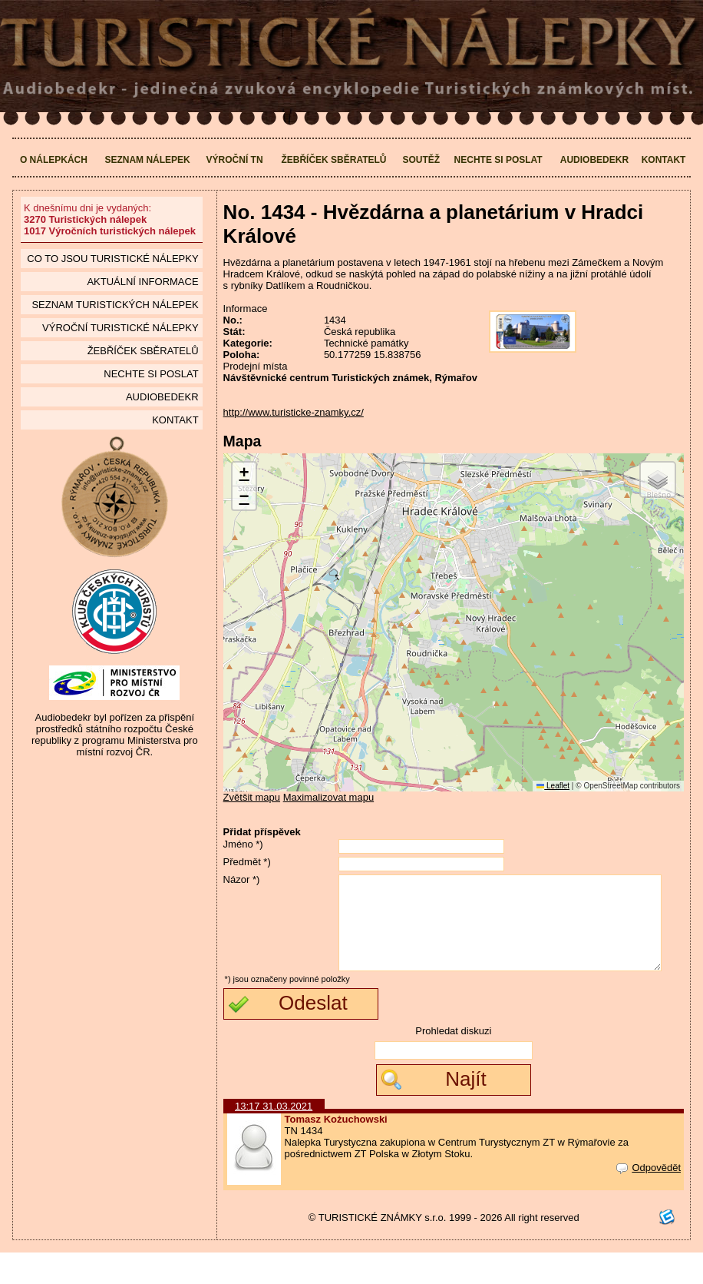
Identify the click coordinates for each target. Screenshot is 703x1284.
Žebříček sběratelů (333, 159)
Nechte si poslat (498, 159)
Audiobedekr (594, 159)
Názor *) (241, 879)
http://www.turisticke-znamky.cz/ (293, 412)
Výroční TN (234, 159)
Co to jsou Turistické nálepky (112, 258)
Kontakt (664, 159)
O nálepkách (53, 159)
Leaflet (552, 785)
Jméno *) (243, 844)
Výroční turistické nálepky (120, 327)
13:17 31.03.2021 (273, 1137)
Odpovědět (648, 1199)
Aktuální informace (142, 281)
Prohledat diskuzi (453, 1062)
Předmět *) (247, 862)
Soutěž (421, 159)
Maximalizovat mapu (329, 797)
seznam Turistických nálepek (114, 304)
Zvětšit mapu (251, 797)
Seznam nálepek (147, 159)
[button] (244, 474)
